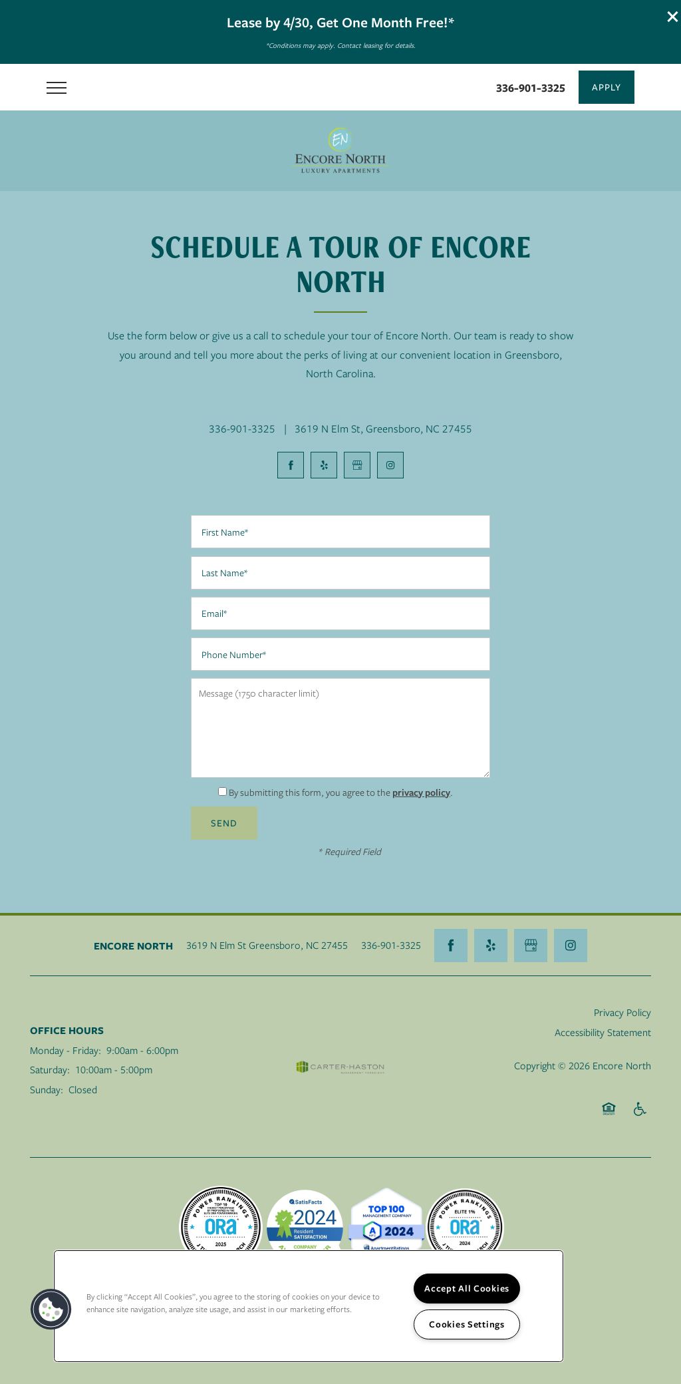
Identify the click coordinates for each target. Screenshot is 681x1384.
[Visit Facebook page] (290, 465)
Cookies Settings (467, 1324)
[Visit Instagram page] (390, 465)
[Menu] (57, 87)
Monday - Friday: (65, 1050)
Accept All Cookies (466, 1288)
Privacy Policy (622, 1012)
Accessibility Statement (603, 1032)
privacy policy (421, 792)
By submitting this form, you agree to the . (341, 792)
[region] (308, 1306)
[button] (673, 16)
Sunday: (46, 1089)
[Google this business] (357, 465)
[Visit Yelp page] (324, 465)
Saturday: (50, 1069)
